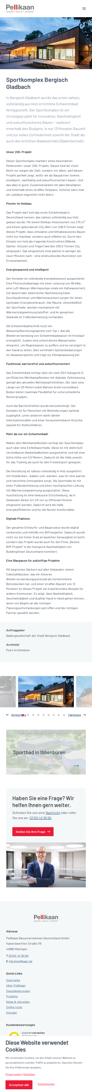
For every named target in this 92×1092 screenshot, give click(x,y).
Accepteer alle (19, 1085)
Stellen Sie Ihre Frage (30, 832)
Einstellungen (46, 1083)
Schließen (29, 1074)
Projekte (12, 996)
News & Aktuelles (18, 1002)
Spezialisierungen (18, 991)
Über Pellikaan (16, 985)
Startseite (13, 980)
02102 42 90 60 (40, 818)
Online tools (14, 1007)
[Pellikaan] (20, 9)
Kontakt (11, 1012)
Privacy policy (13, 1074)
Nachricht (53, 812)
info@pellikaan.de (20, 961)
